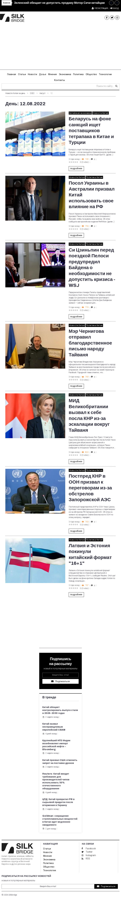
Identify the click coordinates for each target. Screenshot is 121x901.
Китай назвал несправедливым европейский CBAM (53, 727)
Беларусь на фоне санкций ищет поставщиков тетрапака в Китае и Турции (91, 130)
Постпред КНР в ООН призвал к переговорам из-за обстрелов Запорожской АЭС (90, 488)
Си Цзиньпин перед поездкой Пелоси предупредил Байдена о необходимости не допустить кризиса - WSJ (92, 267)
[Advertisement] (60, 48)
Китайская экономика (80, 113)
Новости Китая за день (15, 93)
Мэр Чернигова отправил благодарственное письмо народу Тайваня (90, 343)
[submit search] (116, 86)
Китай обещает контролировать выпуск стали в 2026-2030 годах (60, 710)
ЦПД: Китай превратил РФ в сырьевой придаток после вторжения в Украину (58, 802)
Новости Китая (100, 113)
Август (42, 93)
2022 (32, 93)
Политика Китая (94, 177)
